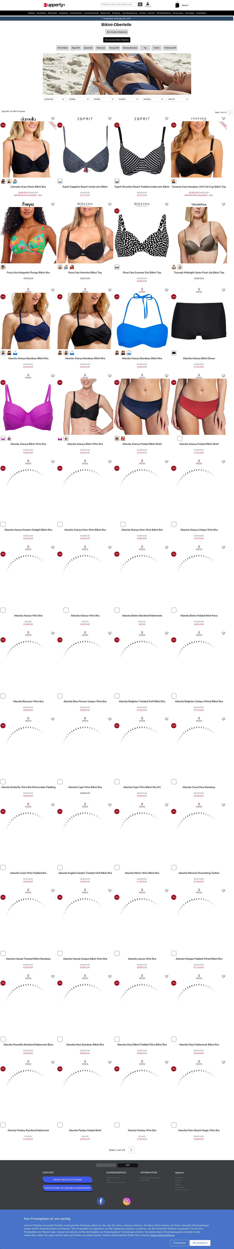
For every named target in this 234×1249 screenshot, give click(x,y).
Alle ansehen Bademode (117, 32)
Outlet (177, 1182)
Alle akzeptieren (200, 1243)
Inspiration (201, 13)
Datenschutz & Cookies (116, 1182)
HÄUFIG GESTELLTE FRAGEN (67, 1179)
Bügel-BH (76, 48)
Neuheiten (41, 13)
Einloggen (148, 6)
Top (145, 48)
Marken (31, 13)
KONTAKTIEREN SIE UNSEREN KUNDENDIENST (67, 1188)
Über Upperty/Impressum (151, 1178)
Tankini (156, 48)
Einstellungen (179, 1243)
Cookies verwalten (182, 1189)
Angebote (63, 13)
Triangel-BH (114, 48)
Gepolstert (88, 48)
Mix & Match (63, 48)
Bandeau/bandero (130, 48)
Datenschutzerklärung (162, 1235)
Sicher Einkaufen (113, 1178)
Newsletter (145, 1180)
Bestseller (52, 13)
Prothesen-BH (170, 48)
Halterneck (100, 48)
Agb (108, 1180)
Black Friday (180, 1187)
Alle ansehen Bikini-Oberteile (117, 40)
